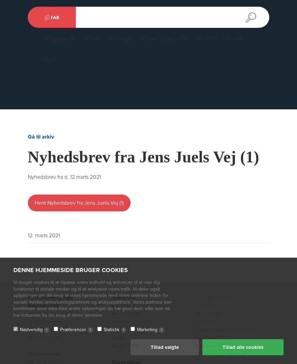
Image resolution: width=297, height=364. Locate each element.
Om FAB (207, 38)
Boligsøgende (60, 38)
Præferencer (76, 330)
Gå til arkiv (41, 137)
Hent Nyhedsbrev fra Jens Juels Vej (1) (79, 203)
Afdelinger (120, 38)
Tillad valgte (165, 348)
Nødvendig (35, 330)
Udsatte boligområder (165, 38)
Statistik (115, 330)
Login (50, 59)
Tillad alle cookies (242, 348)
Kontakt (233, 38)
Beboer (92, 38)
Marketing (150, 330)
